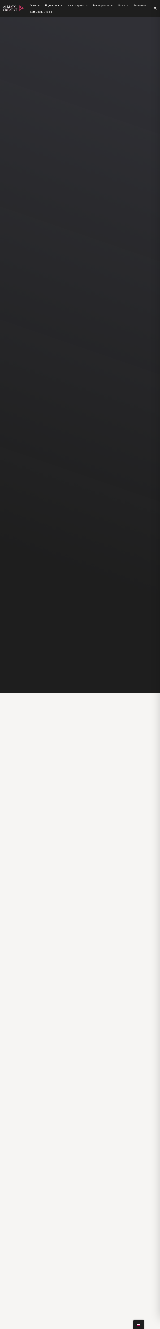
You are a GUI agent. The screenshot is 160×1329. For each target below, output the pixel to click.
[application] (38, 5)
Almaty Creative (12, 12)
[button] (155, 8)
